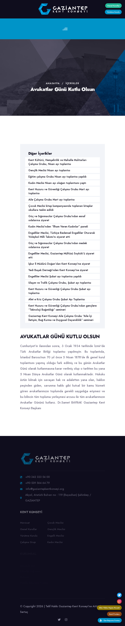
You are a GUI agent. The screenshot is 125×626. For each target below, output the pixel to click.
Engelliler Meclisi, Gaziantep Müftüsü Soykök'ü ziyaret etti (61, 255)
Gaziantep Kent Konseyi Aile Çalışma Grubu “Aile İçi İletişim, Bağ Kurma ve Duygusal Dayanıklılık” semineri (60, 318)
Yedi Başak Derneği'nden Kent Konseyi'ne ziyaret (58, 270)
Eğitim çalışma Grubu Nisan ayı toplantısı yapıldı (57, 177)
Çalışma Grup (28, 543)
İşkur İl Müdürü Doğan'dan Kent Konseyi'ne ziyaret (59, 264)
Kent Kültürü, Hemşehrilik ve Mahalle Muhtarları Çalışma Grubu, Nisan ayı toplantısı (57, 162)
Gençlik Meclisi (56, 530)
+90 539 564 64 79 (37, 484)
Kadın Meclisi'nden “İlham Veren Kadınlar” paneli (58, 226)
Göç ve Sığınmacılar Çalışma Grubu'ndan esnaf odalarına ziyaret (56, 218)
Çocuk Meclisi (55, 524)
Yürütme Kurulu (28, 537)
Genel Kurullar (28, 530)
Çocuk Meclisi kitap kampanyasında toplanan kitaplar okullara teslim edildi (60, 208)
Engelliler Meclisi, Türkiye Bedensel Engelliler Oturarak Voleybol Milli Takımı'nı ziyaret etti (61, 235)
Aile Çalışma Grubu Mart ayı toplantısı (51, 200)
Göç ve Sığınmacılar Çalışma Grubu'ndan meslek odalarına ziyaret (57, 245)
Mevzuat (25, 524)
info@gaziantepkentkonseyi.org (45, 490)
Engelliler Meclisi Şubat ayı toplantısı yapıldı (54, 276)
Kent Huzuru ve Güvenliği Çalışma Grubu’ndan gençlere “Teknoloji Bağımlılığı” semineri (62, 308)
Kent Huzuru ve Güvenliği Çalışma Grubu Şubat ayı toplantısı (59, 291)
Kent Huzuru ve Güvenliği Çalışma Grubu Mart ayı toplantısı (58, 191)
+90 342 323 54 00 (37, 478)
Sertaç (24, 612)
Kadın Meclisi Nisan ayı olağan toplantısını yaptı (57, 183)
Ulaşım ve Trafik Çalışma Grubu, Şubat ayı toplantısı (59, 283)
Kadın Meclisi (55, 543)
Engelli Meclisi (55, 537)
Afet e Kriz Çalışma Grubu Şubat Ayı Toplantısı (56, 299)
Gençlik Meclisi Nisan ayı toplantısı (49, 170)
